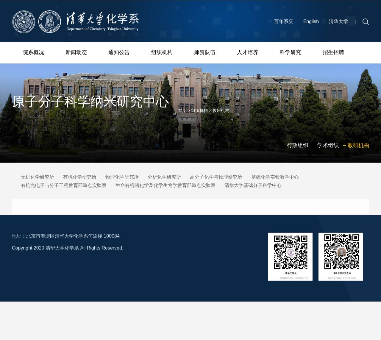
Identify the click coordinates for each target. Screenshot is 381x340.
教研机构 (221, 117)
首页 (182, 117)
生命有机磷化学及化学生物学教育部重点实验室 (165, 186)
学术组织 (328, 152)
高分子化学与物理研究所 (216, 178)
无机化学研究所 (37, 178)
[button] (365, 24)
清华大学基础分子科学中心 (253, 186)
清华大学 (338, 24)
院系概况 (33, 54)
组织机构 (162, 54)
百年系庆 (283, 24)
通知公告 (119, 54)
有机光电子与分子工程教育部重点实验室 (64, 186)
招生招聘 (333, 54)
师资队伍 (205, 54)
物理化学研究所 (122, 178)
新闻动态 (76, 54)
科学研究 (290, 54)
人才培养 (247, 54)
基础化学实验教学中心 (275, 178)
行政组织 (297, 152)
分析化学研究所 (164, 178)
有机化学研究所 (79, 178)
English (311, 24)
